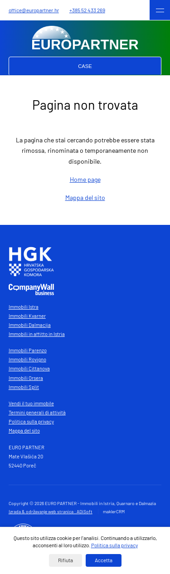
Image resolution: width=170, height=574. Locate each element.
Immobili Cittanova (29, 368)
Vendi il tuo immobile (31, 403)
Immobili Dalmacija (30, 325)
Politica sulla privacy (31, 421)
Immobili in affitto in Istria (37, 334)
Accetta (103, 560)
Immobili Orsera (26, 378)
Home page (85, 179)
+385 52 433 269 (87, 10)
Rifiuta (65, 560)
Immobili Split (24, 387)
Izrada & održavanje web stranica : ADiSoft (50, 511)
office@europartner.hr (34, 10)
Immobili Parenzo (28, 350)
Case (85, 66)
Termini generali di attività (37, 412)
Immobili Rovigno (27, 359)
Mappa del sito (85, 197)
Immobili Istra (24, 307)
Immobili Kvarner (27, 316)
